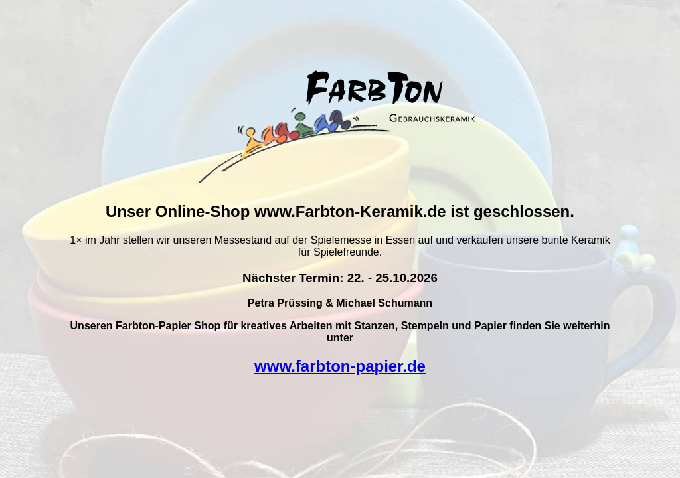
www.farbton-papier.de (340, 366)
